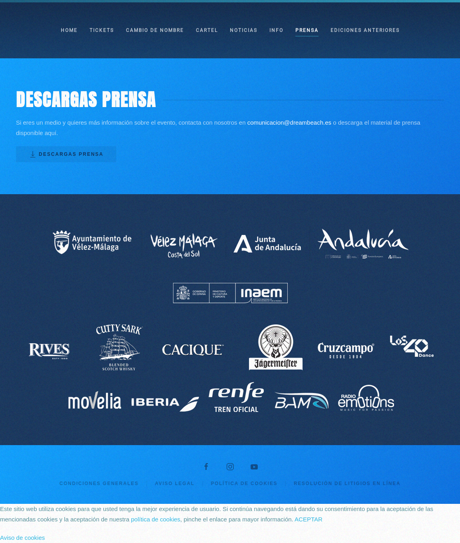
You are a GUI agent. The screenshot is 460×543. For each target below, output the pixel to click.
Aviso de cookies (22, 537)
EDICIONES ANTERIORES (365, 30)
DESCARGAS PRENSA (66, 154)
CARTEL (207, 30)
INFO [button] (276, 30)
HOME (69, 30)
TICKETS (102, 30)
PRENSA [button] (307, 30)
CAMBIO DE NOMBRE (155, 30)
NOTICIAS (243, 30)
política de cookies (155, 519)
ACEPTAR (309, 519)
